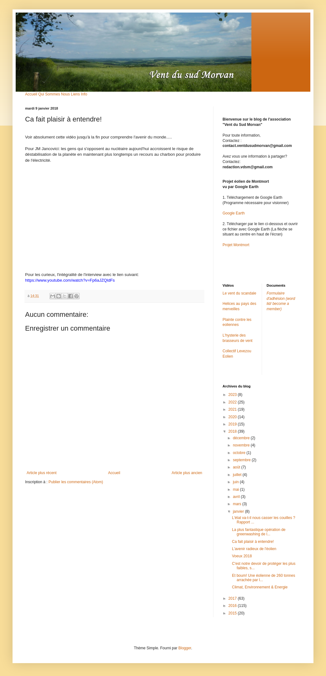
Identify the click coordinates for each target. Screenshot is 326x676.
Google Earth (234, 213)
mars (237, 504)
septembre (242, 460)
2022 (233, 402)
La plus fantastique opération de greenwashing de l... (259, 531)
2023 (233, 394)
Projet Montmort (236, 245)
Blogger (184, 648)
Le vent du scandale (239, 293)
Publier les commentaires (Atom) (76, 482)
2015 (233, 613)
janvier (239, 511)
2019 (233, 424)
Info (84, 94)
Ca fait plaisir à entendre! (253, 541)
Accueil (31, 94)
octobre (239, 453)
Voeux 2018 (242, 556)
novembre (242, 445)
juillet (238, 475)
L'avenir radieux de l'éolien (254, 549)
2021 (233, 409)
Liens (75, 94)
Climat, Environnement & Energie (259, 587)
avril (237, 497)
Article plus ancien (187, 473)
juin (236, 482)
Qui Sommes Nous (54, 94)
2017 (233, 598)
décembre (242, 438)
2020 (233, 417)
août (237, 467)
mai (236, 489)
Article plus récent (41, 473)
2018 (233, 431)
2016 (233, 605)
